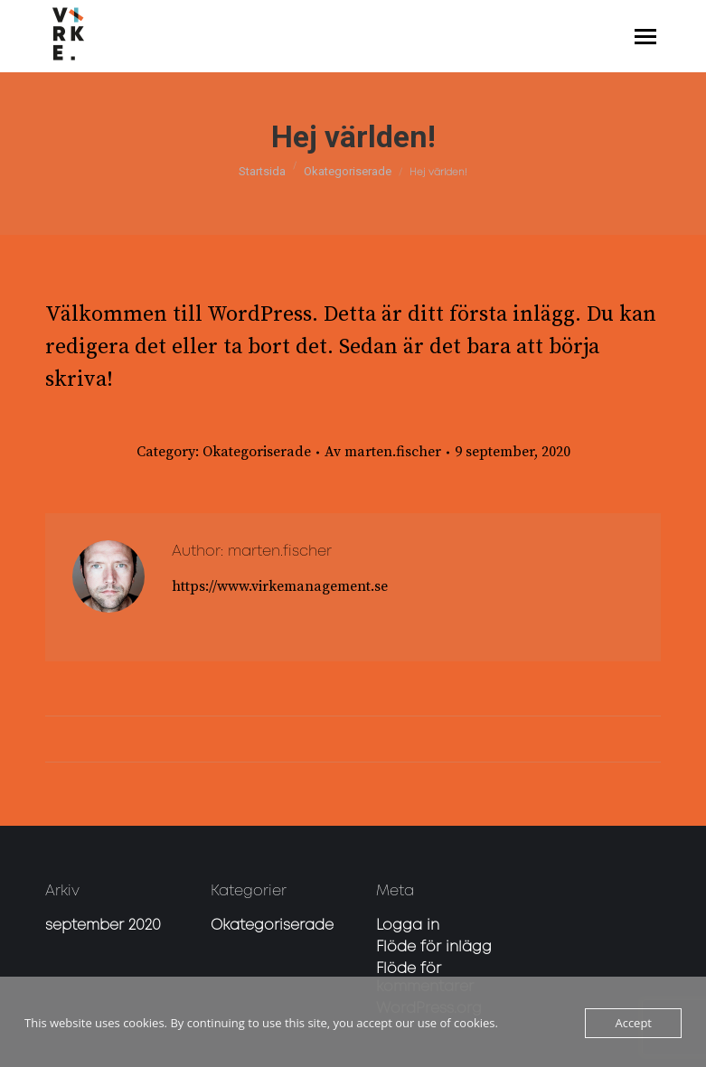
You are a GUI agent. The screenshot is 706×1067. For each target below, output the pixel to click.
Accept (633, 1023)
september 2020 (103, 925)
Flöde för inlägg (434, 947)
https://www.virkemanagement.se (280, 586)
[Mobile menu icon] (645, 37)
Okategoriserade (256, 452)
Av (383, 452)
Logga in (407, 925)
